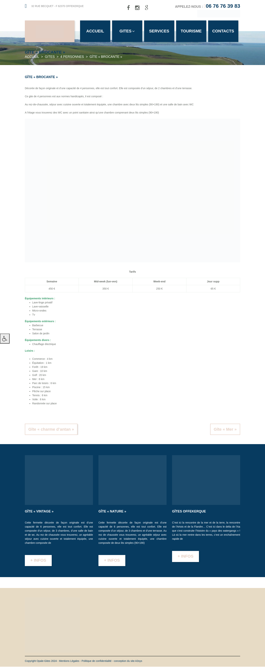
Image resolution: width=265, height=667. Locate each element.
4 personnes (72, 57)
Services (160, 31)
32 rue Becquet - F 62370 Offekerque (57, 6)
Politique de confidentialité (97, 661)
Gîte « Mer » (225, 429)
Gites (127, 31)
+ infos (38, 560)
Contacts (225, 31)
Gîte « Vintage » (39, 512)
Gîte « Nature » (112, 512)
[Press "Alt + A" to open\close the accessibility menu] (5, 339)
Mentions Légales (69, 661)
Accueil (95, 31)
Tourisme (192, 31)
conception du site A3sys (128, 661)
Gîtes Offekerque (189, 512)
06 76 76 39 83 (223, 6)
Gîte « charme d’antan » (51, 429)
